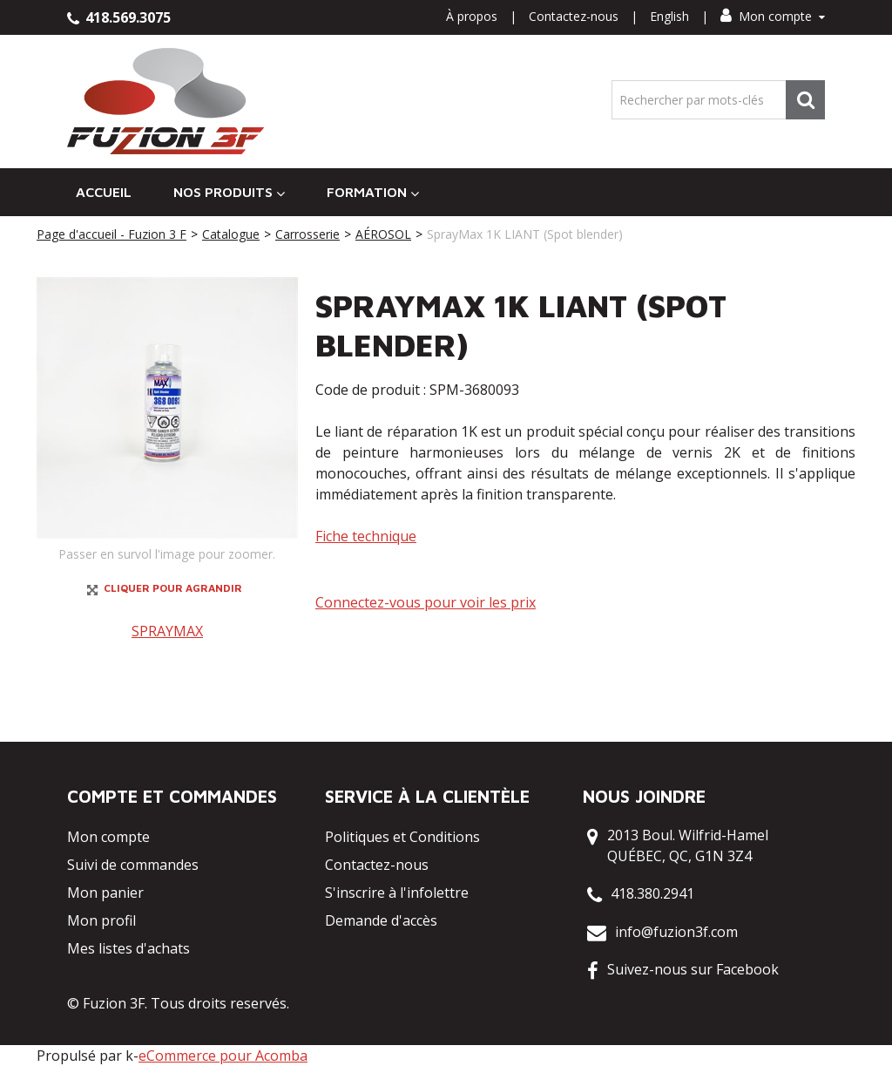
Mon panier (105, 892)
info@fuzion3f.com (676, 931)
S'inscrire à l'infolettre (397, 892)
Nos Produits (229, 192)
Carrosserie (307, 234)
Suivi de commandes (133, 864)
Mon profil (101, 920)
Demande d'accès (381, 920)
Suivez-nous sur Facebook (693, 969)
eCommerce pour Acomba (223, 1055)
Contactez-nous (573, 16)
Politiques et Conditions (402, 836)
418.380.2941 (652, 893)
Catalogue (231, 234)
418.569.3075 (119, 17)
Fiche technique (365, 536)
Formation (373, 192)
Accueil (104, 192)
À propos (471, 16)
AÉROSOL (383, 234)
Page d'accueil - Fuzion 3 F (111, 234)
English (669, 16)
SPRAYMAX (167, 631)
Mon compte (772, 16)
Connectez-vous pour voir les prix (425, 602)
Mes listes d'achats (128, 948)
